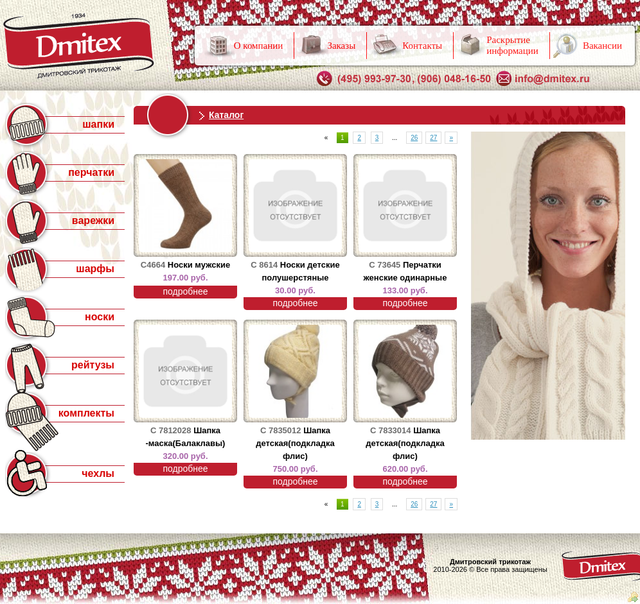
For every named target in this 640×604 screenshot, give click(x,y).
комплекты (86, 413)
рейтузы (92, 364)
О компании (258, 45)
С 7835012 (280, 430)
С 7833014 (390, 430)
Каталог (226, 115)
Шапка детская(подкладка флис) (295, 443)
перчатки (91, 172)
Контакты (422, 45)
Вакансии (602, 45)
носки (99, 316)
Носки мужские (199, 265)
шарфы (95, 268)
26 (414, 137)
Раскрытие (512, 45)
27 (433, 137)
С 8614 (264, 265)
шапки (98, 124)
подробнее (185, 291)
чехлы (98, 473)
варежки (93, 220)
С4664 (153, 265)
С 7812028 (170, 430)
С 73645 (384, 265)
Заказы (341, 45)
